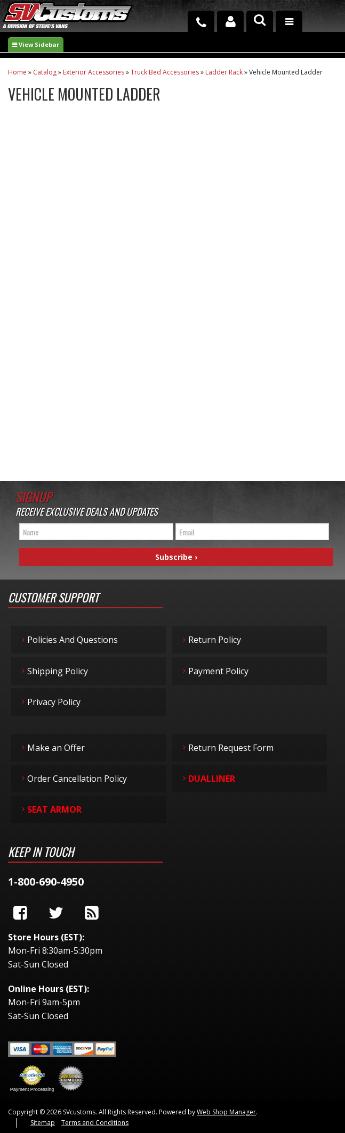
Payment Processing (32, 1089)
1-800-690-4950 (46, 881)
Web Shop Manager (226, 1112)
